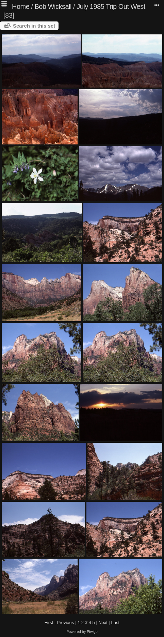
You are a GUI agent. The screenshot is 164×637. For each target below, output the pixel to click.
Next (103, 622)
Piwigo (92, 632)
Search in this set (34, 26)
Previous (65, 622)
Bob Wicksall (53, 6)
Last (115, 622)
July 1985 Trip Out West (111, 6)
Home (20, 6)
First (49, 622)
